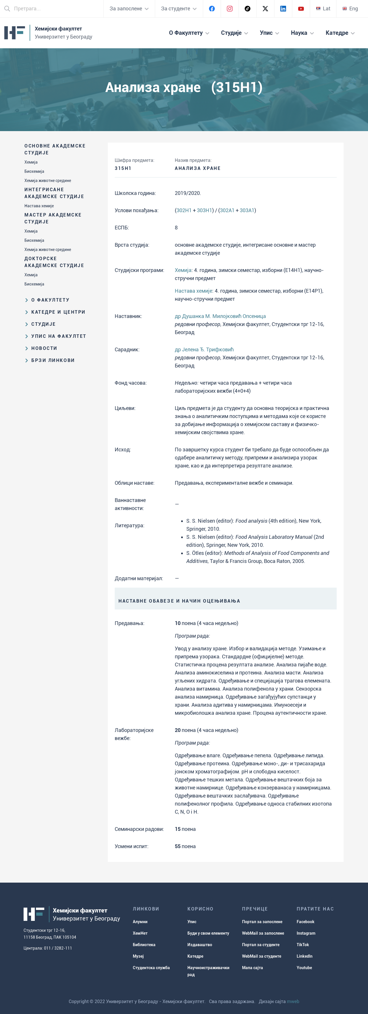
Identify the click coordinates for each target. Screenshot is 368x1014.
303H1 (204, 210)
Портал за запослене (262, 921)
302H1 (184, 210)
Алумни (140, 921)
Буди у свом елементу (208, 933)
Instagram (306, 933)
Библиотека (144, 944)
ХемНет (140, 933)
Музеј (138, 956)
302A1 (227, 210)
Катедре (195, 956)
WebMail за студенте (261, 956)
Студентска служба (151, 967)
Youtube (304, 967)
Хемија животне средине (47, 180)
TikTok (303, 944)
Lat (323, 8)
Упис (191, 921)
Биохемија (34, 171)
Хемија (31, 162)
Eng (350, 8)
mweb (293, 1001)
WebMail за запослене (263, 933)
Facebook (306, 921)
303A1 (247, 210)
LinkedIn (305, 956)
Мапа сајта (252, 967)
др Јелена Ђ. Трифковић (204, 349)
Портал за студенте (260, 944)
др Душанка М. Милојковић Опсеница (220, 316)
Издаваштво (199, 944)
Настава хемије (39, 206)
